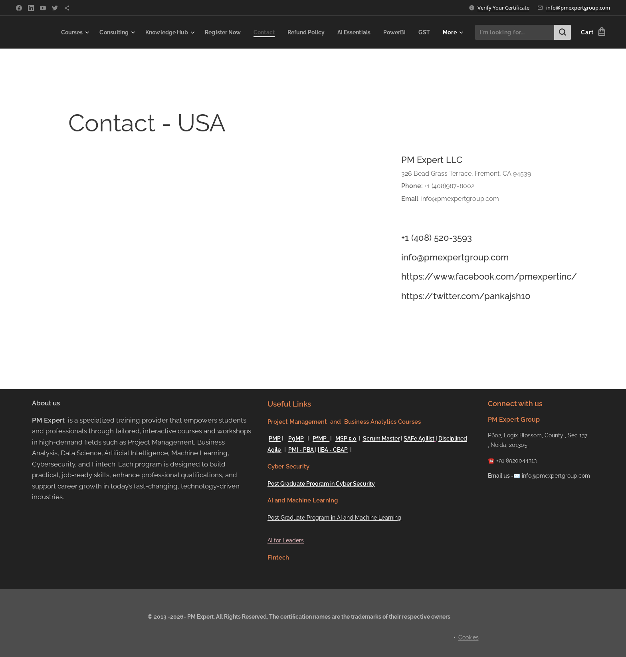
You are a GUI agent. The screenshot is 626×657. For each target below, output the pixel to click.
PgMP (296, 438)
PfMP (321, 438)
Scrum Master (381, 438)
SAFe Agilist (419, 438)
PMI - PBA (301, 450)
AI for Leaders (285, 540)
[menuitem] (56, 32)
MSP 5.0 (346, 438)
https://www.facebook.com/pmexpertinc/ (489, 276)
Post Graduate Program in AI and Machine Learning (334, 517)
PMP (275, 438)
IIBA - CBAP (333, 450)
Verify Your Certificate (503, 7)
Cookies (468, 637)
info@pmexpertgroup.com (578, 7)
